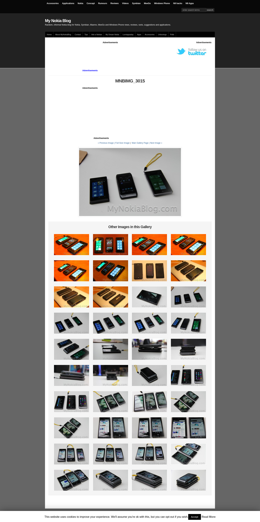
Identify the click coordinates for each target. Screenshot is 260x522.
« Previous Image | (106, 143)
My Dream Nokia (112, 34)
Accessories (53, 3)
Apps (139, 34)
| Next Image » (155, 143)
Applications (68, 3)
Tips (86, 34)
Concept (91, 3)
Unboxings (162, 34)
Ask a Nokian (96, 34)
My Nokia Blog (58, 20)
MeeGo (147, 3)
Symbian (136, 3)
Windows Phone (162, 3)
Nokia (80, 3)
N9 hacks (177, 3)
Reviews (114, 3)
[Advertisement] (110, 51)
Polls (172, 34)
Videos (125, 3)
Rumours (102, 3)
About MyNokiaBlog (63, 34)
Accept (194, 517)
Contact (78, 34)
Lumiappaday (128, 34)
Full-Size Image (122, 143)
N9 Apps (190, 3)
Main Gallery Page (140, 143)
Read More (209, 516)
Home (49, 34)
